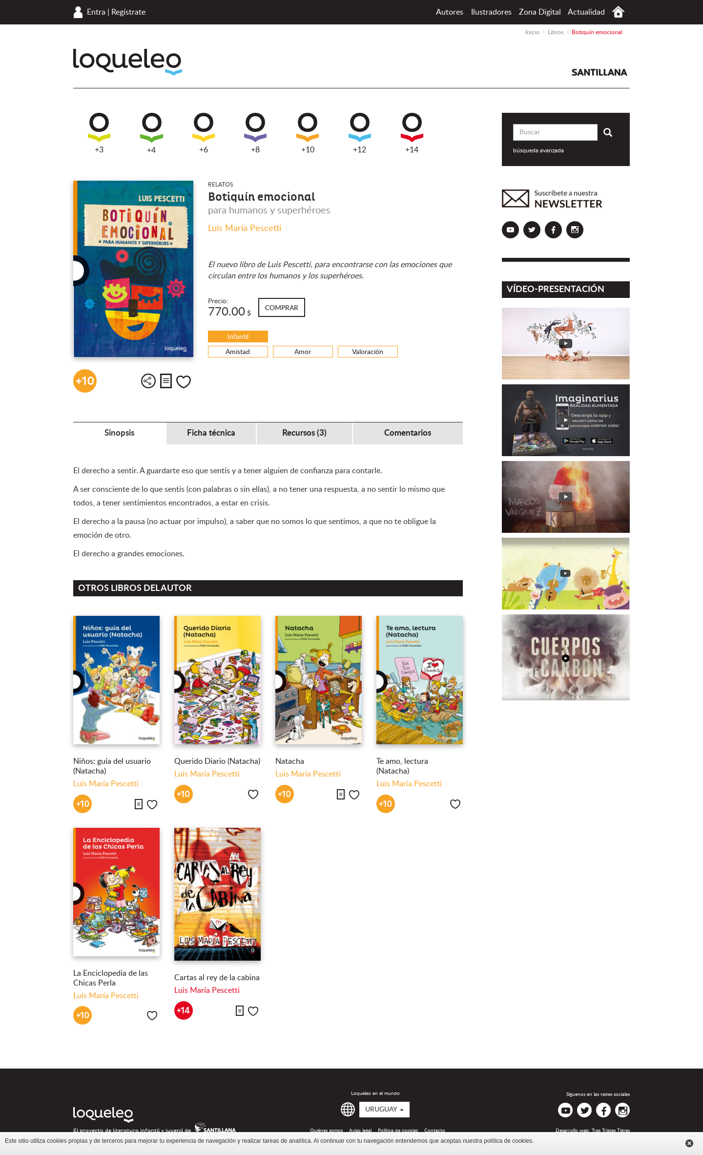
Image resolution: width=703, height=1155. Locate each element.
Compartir (148, 381)
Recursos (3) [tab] (304, 433)
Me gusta (183, 382)
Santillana (599, 72)
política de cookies (508, 1140)
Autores (449, 12)
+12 (360, 133)
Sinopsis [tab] (119, 433)
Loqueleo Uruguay (127, 62)
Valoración (367, 352)
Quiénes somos (326, 1130)
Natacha (289, 761)
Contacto (434, 1130)
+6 (203, 133)
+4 (151, 133)
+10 (307, 133)
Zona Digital (540, 12)
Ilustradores (491, 12)
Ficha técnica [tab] (211, 433)
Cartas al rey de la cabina (217, 978)
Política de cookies (398, 1130)
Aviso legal (360, 1130)
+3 (99, 133)
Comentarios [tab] (407, 433)
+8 (255, 133)
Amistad (238, 352)
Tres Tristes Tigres (611, 1130)
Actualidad (586, 12)
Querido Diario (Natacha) (217, 761)
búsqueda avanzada (538, 150)
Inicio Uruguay (618, 12)
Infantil (237, 337)
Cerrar (689, 1143)
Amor (302, 352)
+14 (412, 133)
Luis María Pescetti (244, 228)
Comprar (281, 308)
